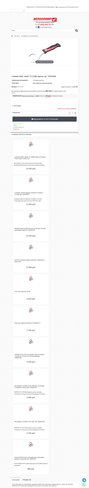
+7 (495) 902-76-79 (44, 25)
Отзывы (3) (27, 320)
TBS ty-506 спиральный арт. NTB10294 (36, 409)
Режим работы (31, 7)
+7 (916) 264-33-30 (45, 27)
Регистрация (70, 7)
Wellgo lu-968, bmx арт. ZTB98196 (69, 380)
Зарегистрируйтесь (28, 96)
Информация (51, 7)
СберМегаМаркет (18, 127)
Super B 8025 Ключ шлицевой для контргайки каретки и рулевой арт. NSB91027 (53, 381)
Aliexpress (16, 129)
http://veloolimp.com (63, 445)
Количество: (16, 112)
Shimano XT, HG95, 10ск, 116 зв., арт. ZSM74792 (19, 380)
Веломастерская (41, 7)
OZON (15, 125)
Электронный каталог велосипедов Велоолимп (36, 442)
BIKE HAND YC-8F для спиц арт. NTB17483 (36, 380)
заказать (73, 108)
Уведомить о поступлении (45, 119)
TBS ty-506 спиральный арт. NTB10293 (19, 409)
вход (76, 7)
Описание (16, 320)
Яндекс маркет (17, 123)
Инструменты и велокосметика (42, 83)
